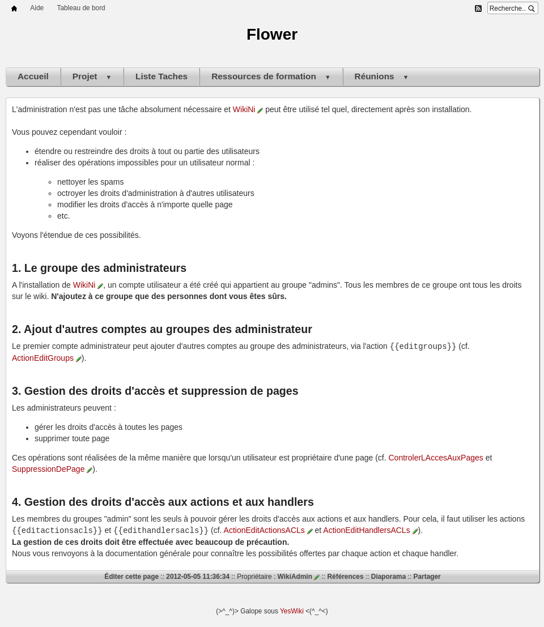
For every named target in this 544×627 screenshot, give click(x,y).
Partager (427, 575)
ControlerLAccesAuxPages (436, 457)
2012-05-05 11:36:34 (198, 575)
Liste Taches (161, 76)
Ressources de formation (270, 76)
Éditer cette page (131, 575)
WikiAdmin (299, 575)
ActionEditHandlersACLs (370, 529)
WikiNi (248, 109)
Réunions (382, 76)
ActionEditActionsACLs (268, 529)
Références (345, 575)
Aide (37, 8)
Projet (92, 76)
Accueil (33, 76)
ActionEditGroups (47, 357)
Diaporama (388, 575)
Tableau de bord (81, 8)
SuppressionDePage (52, 468)
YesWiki (292, 610)
